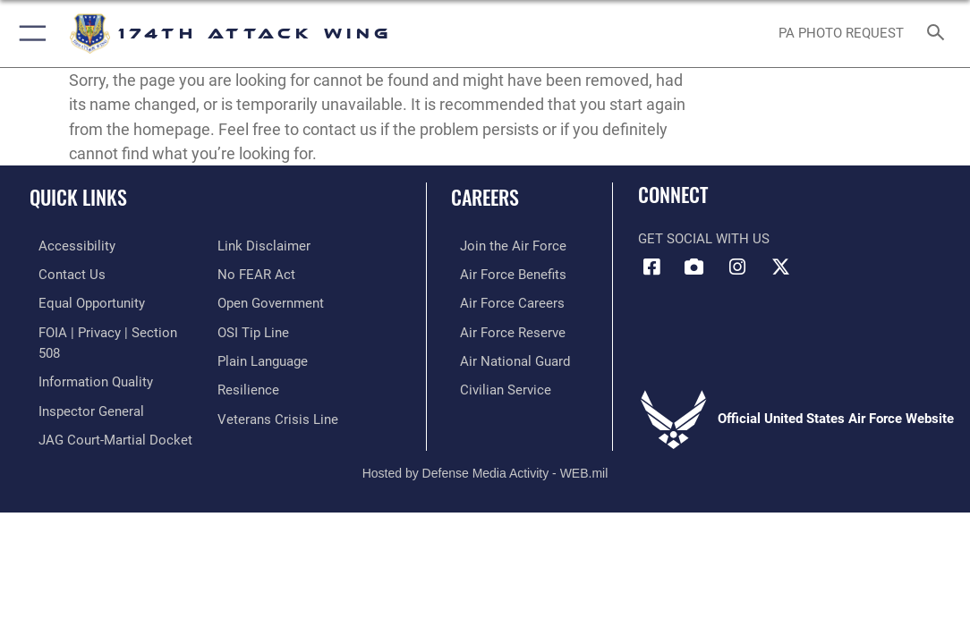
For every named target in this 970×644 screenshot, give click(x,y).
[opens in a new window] (68, 245)
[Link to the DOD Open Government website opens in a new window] (270, 300)
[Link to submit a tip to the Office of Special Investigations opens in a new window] (253, 328)
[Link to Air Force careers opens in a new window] (503, 300)
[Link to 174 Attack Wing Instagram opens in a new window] (737, 267)
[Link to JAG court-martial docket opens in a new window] (106, 411)
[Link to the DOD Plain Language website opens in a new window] (262, 356)
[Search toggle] (939, 33)
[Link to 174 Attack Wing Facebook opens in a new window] (651, 267)
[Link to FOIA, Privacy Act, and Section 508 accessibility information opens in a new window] (111, 328)
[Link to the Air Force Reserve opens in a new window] (504, 328)
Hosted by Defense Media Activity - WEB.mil (485, 452)
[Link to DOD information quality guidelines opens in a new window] (87, 356)
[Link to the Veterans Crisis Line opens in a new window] (277, 411)
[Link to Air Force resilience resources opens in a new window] (248, 384)
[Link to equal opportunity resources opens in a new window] (83, 300)
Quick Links (78, 196)
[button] (29, 33)
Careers (485, 196)
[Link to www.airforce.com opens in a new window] (504, 245)
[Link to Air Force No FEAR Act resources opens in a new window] (256, 273)
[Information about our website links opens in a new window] (264, 245)
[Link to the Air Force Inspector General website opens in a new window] (82, 384)
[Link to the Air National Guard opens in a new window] (506, 356)
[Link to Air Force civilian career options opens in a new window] (496, 384)
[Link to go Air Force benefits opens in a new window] (504, 273)
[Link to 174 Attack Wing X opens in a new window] (780, 267)
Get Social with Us (704, 239)
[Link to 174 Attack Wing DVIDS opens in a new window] (694, 267)
